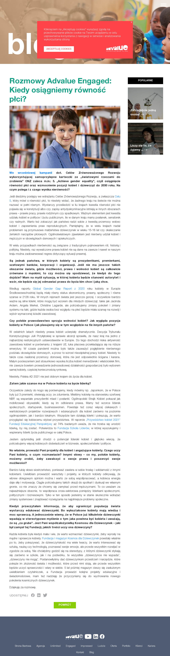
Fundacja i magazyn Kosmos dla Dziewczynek (70, 538)
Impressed (86, 646)
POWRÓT (65, 605)
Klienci (139, 646)
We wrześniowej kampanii (30, 173)
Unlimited (55, 646)
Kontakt (80, 652)
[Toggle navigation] (163, 5)
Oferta (114, 646)
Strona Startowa (23, 646)
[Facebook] (32, 595)
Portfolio (126, 646)
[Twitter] (45, 595)
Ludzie (101, 646)
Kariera (151, 646)
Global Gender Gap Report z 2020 (59, 289)
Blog (91, 652)
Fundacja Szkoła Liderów (73, 428)
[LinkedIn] (38, 595)
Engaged (70, 646)
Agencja (40, 646)
